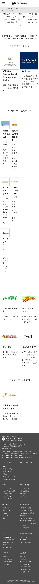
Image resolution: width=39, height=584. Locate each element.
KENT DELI (5, 533)
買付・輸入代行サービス (28, 520)
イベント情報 (25, 564)
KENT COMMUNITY (26, 462)
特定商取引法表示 (26, 569)
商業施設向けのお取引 (27, 513)
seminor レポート (7, 545)
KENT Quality (24, 484)
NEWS (10, 9)
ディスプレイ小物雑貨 (9, 491)
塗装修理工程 (25, 491)
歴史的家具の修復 (26, 542)
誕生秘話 (23, 556)
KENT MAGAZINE (7, 462)
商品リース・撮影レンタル (28, 518)
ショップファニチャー (9, 496)
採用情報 (23, 559)
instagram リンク (7, 547)
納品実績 (5, 474)
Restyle (5, 513)
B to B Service (25, 504)
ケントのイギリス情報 (9, 479)
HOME (3, 9)
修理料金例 (6, 508)
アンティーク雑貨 (8, 471)
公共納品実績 (25, 528)
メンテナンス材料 (8, 493)
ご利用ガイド (25, 572)
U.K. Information (20, 9)
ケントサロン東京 (8, 559)
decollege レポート (8, 542)
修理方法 (23, 493)
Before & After (6, 510)
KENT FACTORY (7, 561)
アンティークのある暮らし (10, 476)
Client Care (5, 504)
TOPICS (5, 466)
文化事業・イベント (27, 539)
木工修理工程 (25, 488)
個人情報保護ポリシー (27, 567)
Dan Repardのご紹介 (8, 539)
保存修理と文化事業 (26, 533)
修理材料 (23, 496)
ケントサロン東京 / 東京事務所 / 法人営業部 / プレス (16, 451)
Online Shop (6, 564)
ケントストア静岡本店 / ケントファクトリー (14, 444)
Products (4, 484)
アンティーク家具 (8, 469)
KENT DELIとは (7, 537)
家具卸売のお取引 (26, 508)
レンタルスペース (26, 537)
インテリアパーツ (8, 498)
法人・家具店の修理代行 (28, 510)
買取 (4, 518)
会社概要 (23, 553)
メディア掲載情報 (26, 561)
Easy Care (5, 515)
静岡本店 (5, 556)
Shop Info (5, 553)
